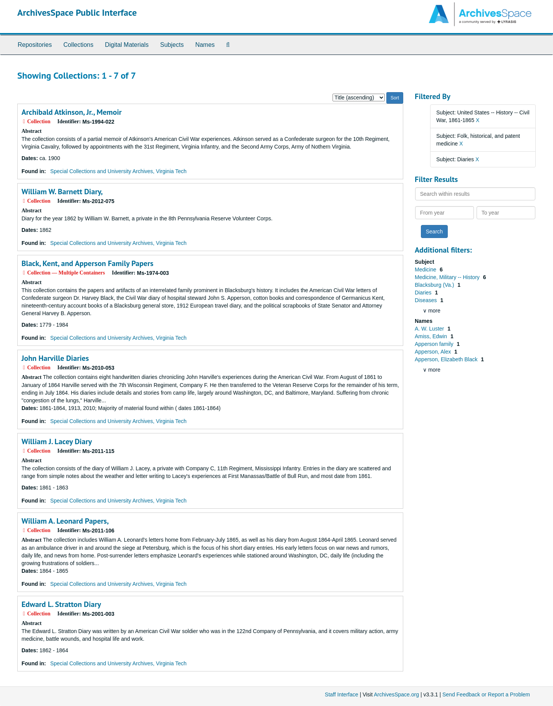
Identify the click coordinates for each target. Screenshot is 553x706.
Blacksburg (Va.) (435, 285)
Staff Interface (341, 694)
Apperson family (435, 344)
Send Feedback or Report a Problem (486, 694)
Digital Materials (127, 44)
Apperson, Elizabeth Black (447, 359)
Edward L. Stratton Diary (61, 604)
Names (205, 44)
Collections (78, 44)
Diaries (424, 292)
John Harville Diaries (55, 358)
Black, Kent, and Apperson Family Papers (87, 263)
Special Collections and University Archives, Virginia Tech (118, 171)
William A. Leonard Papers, (65, 521)
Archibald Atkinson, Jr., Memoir (72, 112)
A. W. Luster (430, 329)
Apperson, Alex (433, 352)
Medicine (426, 269)
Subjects (172, 44)
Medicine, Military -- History (448, 277)
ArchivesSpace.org (396, 694)
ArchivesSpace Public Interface (77, 12)
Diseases (426, 300)
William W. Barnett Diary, (62, 192)
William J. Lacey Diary (57, 441)
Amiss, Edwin (432, 336)
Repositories (35, 44)
